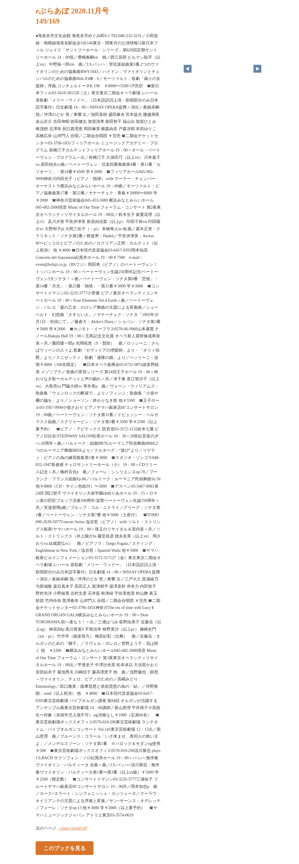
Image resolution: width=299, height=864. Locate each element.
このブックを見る (65, 848)
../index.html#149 (72, 828)
